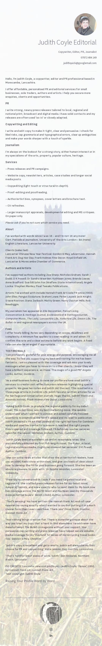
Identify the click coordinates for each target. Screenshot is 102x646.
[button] (51, 629)
